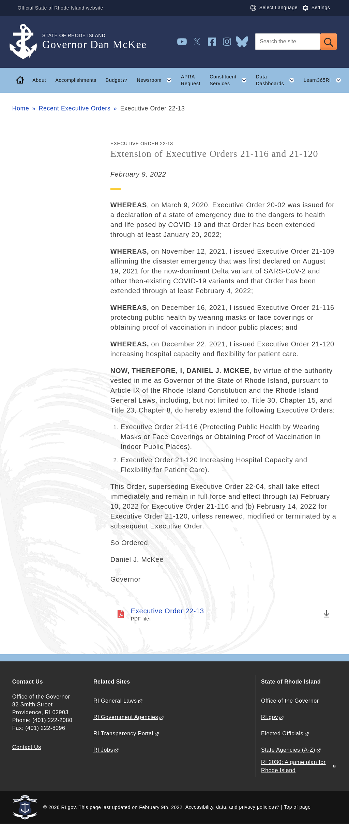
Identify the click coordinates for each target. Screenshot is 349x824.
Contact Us (26, 747)
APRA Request (190, 80)
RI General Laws (115, 701)
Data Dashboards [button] (277, 80)
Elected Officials (282, 733)
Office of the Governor (290, 701)
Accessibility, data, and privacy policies (229, 807)
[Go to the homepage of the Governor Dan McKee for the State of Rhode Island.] (27, 42)
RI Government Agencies (125, 717)
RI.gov (269, 717)
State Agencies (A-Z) (288, 750)
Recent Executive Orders (75, 108)
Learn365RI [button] (325, 80)
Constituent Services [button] (230, 80)
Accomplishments (75, 80)
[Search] (287, 41)
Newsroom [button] (156, 80)
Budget (114, 80)
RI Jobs (103, 750)
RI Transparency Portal (123, 733)
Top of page (297, 807)
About (39, 80)
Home (20, 108)
